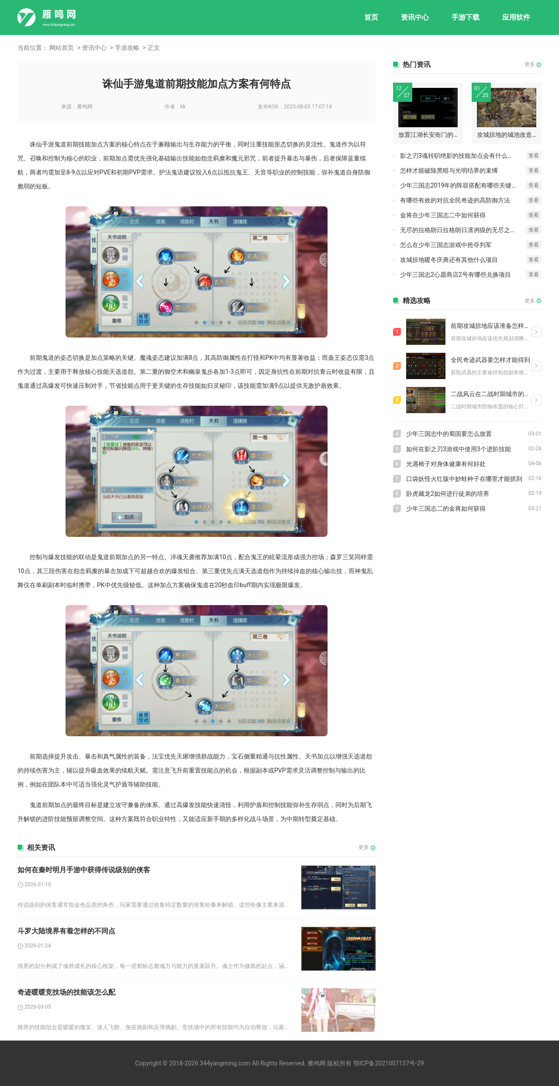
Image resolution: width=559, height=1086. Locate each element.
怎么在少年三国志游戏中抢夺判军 (446, 244)
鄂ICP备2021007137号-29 (388, 1063)
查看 (533, 156)
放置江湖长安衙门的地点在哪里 (428, 134)
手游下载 (466, 17)
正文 (154, 47)
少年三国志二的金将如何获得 (446, 508)
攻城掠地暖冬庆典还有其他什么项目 (449, 259)
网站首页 (61, 47)
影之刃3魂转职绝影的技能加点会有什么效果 (460, 155)
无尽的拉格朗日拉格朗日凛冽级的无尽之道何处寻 (463, 229)
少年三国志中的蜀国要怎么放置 (449, 433)
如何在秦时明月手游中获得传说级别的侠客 (83, 870)
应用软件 (516, 17)
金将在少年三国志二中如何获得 (443, 215)
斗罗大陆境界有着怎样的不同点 (66, 931)
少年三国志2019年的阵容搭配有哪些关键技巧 (462, 185)
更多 (364, 847)
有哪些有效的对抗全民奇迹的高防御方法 (455, 200)
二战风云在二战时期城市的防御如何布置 (491, 393)
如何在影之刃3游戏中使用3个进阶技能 (458, 449)
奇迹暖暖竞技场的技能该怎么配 (66, 992)
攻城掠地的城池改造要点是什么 (506, 134)
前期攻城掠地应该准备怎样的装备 (491, 325)
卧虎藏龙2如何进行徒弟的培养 (447, 493)
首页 (371, 17)
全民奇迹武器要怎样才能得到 (490, 359)
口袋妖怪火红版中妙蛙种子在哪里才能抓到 (464, 478)
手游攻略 (127, 47)
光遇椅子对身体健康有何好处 (446, 463)
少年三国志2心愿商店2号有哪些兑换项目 (455, 274)
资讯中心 (415, 17)
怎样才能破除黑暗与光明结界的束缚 (449, 170)
